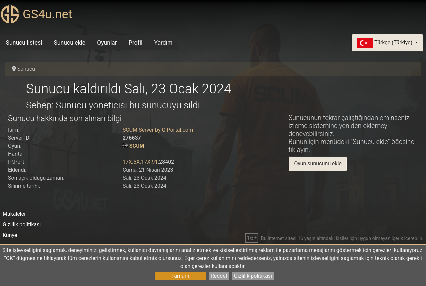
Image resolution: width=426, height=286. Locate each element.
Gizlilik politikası (253, 276)
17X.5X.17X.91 (140, 162)
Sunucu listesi (24, 42)
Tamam (180, 276)
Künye (10, 235)
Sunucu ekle (70, 42)
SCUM (136, 146)
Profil (135, 42)
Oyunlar (107, 42)
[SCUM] (125, 146)
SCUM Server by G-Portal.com (157, 130)
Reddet (219, 276)
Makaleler (14, 214)
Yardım (163, 42)
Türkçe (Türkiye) (385, 43)
